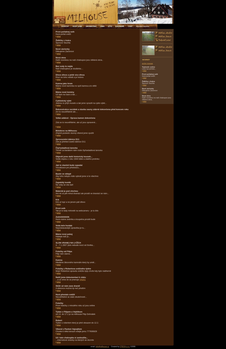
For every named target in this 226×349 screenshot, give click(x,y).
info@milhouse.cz (102, 346)
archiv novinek (147, 63)
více (59, 36)
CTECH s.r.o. (125, 346)
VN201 (83, 279)
